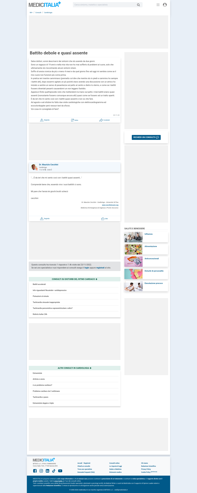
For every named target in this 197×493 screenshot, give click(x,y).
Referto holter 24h (40, 314)
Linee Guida (58, 481)
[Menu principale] (158, 4)
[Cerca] (139, 4)
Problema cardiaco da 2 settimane (46, 391)
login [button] (87, 268)
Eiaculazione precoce (154, 283)
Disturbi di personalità (154, 271)
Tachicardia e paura (40, 397)
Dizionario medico (115, 472)
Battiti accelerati (39, 284)
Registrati (87, 463)
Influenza (149, 234)
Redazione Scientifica (148, 466)
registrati (100, 268)
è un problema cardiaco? (42, 385)
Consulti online (114, 463)
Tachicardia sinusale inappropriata (46, 302)
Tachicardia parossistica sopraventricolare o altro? (52, 308)
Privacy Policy (146, 469)
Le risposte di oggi (115, 466)
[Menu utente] (164, 4)
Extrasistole (37, 373)
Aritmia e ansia (39, 379)
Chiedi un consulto (84, 466)
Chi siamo (144, 463)
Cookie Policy (146, 472)
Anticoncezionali (152, 258)
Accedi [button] (80, 463)
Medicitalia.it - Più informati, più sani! (45, 5)
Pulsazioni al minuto (41, 296)
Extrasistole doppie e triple (43, 403)
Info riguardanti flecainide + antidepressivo (49, 290)
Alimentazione (151, 246)
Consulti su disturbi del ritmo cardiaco (74, 279)
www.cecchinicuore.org (110, 205)
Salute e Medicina (115, 469)
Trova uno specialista (85, 469)
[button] (44, 120)
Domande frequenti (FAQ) (86, 472)
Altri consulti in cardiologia (74, 368)
